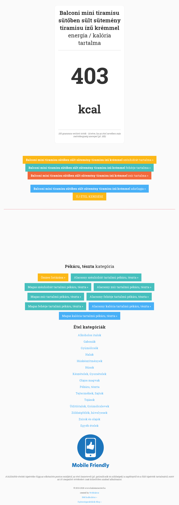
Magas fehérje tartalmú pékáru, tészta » (55, 306)
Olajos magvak (89, 380)
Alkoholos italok (89, 335)
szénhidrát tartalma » (89, 160)
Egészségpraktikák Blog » (89, 501)
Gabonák (90, 341)
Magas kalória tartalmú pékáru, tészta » (89, 316)
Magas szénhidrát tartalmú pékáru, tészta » (58, 287)
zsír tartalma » (89, 175)
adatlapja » (90, 188)
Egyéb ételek (89, 425)
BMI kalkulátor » (89, 497)
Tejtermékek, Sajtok (89, 393)
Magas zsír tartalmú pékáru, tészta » (56, 296)
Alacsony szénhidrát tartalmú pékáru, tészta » (106, 277)
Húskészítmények (89, 361)
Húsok (89, 367)
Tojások (89, 400)
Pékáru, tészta (89, 387)
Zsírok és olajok (89, 419)
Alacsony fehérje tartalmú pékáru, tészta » (119, 296)
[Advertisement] (89, 235)
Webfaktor (94, 492)
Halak (89, 354)
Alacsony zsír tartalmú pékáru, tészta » (124, 287)
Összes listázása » (53, 277)
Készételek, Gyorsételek (89, 374)
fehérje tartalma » (89, 167)
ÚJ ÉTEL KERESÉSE (89, 196)
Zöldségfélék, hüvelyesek (89, 412)
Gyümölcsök (89, 348)
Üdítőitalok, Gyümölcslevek (89, 406)
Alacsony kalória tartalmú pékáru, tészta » (121, 306)
